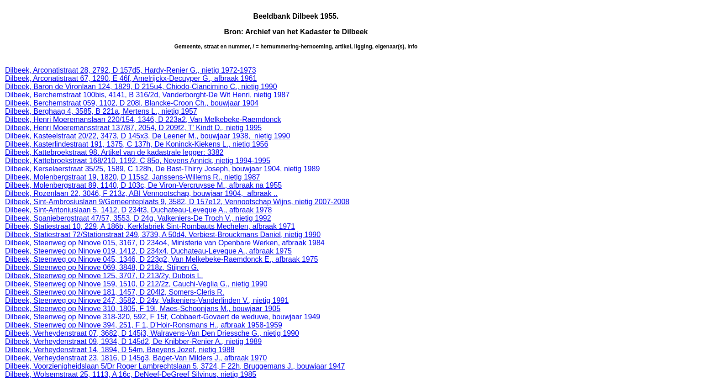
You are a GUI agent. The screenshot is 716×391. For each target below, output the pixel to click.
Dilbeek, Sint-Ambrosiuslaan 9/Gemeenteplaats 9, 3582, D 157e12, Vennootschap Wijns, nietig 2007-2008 (177, 202)
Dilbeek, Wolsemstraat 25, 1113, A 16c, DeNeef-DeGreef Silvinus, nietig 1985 (130, 374)
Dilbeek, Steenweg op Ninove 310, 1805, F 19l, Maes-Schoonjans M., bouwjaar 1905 (142, 308)
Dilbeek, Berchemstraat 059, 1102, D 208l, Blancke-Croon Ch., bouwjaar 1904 (131, 103)
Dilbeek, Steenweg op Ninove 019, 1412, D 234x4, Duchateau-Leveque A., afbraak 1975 (148, 251)
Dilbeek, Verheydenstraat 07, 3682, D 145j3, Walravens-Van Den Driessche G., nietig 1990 (152, 333)
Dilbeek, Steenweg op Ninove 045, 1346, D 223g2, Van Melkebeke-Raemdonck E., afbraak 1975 (161, 259)
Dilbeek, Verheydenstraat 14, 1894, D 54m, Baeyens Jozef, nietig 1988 (120, 350)
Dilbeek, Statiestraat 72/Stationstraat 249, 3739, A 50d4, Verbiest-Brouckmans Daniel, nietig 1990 (163, 234)
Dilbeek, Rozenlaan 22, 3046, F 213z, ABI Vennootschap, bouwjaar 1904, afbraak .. (141, 193)
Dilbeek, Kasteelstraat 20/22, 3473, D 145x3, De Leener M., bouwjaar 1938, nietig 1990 (147, 136)
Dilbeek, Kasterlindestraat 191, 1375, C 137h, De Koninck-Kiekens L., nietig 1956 (136, 144)
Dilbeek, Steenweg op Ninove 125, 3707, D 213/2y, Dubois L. (104, 276)
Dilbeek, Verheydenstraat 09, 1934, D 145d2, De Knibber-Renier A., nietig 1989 (133, 341)
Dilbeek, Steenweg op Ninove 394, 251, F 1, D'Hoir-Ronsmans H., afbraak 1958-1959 (143, 325)
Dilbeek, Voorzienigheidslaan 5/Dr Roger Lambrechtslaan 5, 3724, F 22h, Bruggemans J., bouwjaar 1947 (175, 366)
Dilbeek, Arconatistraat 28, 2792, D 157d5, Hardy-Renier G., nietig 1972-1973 (130, 70)
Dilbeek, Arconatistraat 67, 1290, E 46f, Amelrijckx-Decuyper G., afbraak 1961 (131, 78)
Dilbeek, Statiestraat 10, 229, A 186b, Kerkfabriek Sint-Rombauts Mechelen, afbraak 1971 (150, 226)
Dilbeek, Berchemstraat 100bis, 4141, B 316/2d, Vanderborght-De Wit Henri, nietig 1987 (147, 95)
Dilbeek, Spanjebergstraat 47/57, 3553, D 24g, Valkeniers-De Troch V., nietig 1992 (138, 218)
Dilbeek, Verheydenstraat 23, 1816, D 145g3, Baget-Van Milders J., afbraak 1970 (136, 358)
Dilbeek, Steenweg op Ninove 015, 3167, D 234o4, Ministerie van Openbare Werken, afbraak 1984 (165, 243)
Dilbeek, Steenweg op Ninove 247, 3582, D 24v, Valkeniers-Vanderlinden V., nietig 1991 (147, 300)
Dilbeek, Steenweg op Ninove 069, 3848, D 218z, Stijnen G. (102, 267)
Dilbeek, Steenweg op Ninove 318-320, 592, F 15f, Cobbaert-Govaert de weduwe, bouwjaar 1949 (162, 317)
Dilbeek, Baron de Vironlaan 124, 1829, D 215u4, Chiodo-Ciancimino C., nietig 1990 (141, 86)
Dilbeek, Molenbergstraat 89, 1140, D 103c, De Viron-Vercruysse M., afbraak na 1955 (143, 185)
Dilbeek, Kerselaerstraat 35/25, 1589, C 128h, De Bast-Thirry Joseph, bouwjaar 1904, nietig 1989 (162, 169)
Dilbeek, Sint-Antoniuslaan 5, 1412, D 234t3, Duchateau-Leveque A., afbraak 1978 (138, 210)
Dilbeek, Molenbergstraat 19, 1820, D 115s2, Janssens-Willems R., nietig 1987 (132, 177)
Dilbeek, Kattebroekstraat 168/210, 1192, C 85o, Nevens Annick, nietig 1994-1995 (137, 160)
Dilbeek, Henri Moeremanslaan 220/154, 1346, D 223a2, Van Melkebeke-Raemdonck (143, 119)
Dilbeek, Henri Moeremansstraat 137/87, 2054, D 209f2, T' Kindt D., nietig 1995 (133, 128)
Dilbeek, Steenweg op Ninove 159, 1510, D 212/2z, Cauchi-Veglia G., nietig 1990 (136, 284)
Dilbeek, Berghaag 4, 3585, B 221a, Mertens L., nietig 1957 (101, 111)
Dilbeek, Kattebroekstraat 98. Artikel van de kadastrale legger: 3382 (114, 152)
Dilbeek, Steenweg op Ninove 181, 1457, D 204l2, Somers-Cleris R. (114, 292)
